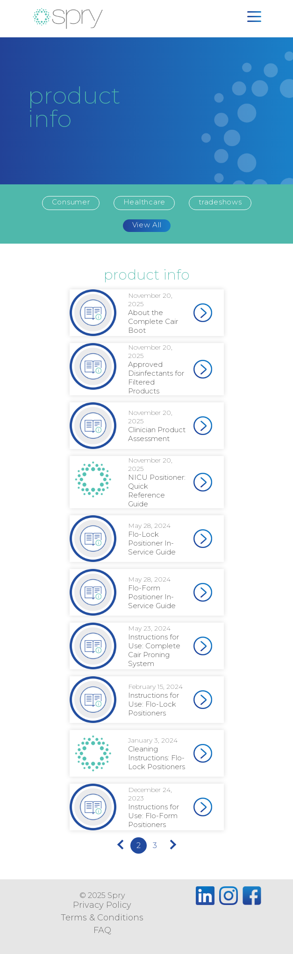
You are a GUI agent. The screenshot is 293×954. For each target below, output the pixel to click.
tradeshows (220, 201)
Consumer (71, 201)
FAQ (102, 930)
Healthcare (144, 201)
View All (147, 224)
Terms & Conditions (102, 917)
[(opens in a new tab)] (202, 312)
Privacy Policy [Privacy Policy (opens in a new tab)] (102, 905)
